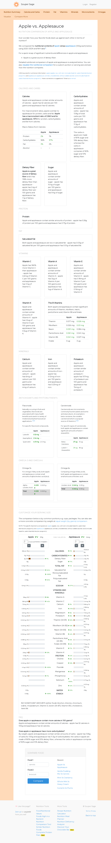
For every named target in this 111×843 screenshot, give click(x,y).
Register (93, 4)
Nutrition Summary (12, 12)
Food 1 (30, 760)
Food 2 (30, 770)
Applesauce (40, 528)
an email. (73, 78)
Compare (38, 781)
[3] (34, 420)
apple (56, 46)
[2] (33, 420)
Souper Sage (23, 4)
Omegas (101, 12)
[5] (78, 420)
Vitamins (63, 12)
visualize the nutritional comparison (38, 65)
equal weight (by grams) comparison (71, 521)
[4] (76, 420)
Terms (88, 811)
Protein (46, 12)
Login (85, 4)
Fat (55, 12)
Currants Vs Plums (65, 788)
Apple (49, 526)
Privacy (93, 811)
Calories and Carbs (32, 12)
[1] (45, 48)
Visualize (7, 17)
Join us (18, 812)
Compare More (21, 17)
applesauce (71, 46)
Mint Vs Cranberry (64, 778)
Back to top (91, 815)
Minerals (74, 12)
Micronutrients (88, 12)
